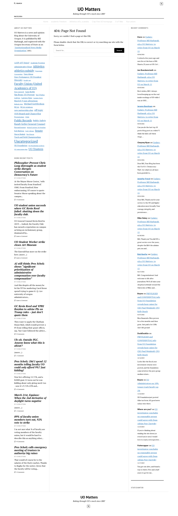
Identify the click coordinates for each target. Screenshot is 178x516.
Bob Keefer (142, 254)
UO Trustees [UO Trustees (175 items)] (36, 149)
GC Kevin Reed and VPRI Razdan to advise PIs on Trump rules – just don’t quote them (29, 311)
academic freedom (59, 21)
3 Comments (19, 200)
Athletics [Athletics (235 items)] (38, 66)
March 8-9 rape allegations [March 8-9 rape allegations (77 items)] (26, 101)
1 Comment (19, 356)
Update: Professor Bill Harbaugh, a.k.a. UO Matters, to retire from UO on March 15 (148, 44)
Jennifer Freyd (143, 178)
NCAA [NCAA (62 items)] (16, 107)
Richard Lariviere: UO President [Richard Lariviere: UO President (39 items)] (36, 127)
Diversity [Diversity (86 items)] (18, 80)
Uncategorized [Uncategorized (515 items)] (26, 141)
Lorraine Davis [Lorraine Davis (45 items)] (38, 98)
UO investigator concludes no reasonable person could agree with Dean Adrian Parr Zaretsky (147, 416)
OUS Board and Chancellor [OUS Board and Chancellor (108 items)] (27, 113)
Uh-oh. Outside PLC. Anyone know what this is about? (29, 342)
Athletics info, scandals (79, 21)
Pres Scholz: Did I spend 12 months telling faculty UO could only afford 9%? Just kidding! (30, 366)
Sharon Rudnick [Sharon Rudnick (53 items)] (19, 134)
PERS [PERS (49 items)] (27, 117)
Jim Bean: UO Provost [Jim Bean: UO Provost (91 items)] (24, 94)
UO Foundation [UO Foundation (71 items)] (20, 145)
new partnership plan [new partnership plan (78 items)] (23, 110)
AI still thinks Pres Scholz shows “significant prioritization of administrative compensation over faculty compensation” (29, 271)
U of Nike (119, 21)
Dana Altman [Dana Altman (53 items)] (28, 74)
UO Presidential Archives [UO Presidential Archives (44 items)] (36, 146)
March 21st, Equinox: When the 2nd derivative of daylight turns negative (30, 397)
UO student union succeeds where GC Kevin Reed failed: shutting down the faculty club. (30, 210)
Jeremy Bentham (144, 106)
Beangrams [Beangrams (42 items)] (38, 71)
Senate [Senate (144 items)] (39, 130)
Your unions (131, 21)
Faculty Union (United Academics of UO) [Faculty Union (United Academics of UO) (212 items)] (28, 86)
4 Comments (19, 389)
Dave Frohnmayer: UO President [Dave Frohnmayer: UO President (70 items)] (27, 77)
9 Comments (19, 334)
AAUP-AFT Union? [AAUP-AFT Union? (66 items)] (21, 63)
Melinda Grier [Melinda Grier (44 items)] (18, 104)
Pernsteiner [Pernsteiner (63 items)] (19, 117)
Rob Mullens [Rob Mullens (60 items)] (19, 131)
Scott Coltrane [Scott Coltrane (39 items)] (29, 131)
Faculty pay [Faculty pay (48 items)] (27, 80)
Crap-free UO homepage (102, 21)
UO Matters (89, 9)
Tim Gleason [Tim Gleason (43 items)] (30, 134)
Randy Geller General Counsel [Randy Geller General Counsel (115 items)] (29, 124)
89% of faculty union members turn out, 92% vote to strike (28, 419)
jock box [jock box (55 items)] (17, 98)
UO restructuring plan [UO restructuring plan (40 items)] (20, 149)
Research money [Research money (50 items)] (20, 127)
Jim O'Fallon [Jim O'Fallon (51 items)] (40, 95)
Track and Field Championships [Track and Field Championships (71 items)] (27, 137)
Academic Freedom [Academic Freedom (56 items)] (38, 63)
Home (45, 21)
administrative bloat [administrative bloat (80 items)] (23, 66)
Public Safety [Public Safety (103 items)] (39, 120)
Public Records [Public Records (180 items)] (23, 120)
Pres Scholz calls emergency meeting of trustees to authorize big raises (30, 450)
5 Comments (19, 472)
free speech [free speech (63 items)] (19, 92)
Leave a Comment (20, 236)
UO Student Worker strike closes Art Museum (29, 243)
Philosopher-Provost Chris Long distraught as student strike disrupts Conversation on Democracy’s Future (30, 168)
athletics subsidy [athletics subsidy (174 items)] (24, 70)
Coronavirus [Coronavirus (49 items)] (18, 74)
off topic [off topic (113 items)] (38, 110)
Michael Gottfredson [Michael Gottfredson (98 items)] (34, 103)
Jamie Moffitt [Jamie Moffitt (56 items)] (30, 92)
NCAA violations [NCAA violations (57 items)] (26, 107)
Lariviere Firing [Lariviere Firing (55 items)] (26, 98)
